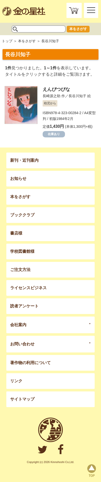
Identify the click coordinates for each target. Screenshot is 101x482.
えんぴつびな (56, 89)
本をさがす (78, 29)
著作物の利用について (30, 363)
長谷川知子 (77, 96)
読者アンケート (24, 306)
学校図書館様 (22, 251)
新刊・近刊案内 (24, 160)
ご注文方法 (20, 269)
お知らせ (18, 178)
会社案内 (18, 325)
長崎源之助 (51, 96)
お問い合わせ (22, 344)
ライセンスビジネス (28, 288)
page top (91, 470)
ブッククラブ (22, 215)
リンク (16, 381)
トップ (7, 41)
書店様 (16, 233)
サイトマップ (22, 399)
